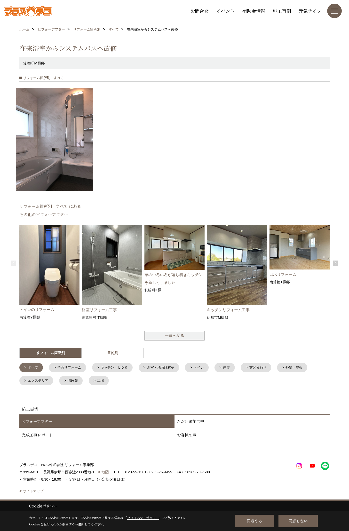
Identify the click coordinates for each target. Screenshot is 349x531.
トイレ (206, 368)
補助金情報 (253, 11)
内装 (235, 368)
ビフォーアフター (37, 422)
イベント (225, 11)
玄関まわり (268, 368)
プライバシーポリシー (143, 517)
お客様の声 (186, 436)
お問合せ (199, 11)
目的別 (112, 352)
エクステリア (39, 381)
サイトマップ (33, 492)
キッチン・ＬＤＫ (118, 368)
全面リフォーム (71, 368)
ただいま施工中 (190, 422)
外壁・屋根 (305, 368)
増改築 (75, 381)
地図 (105, 473)
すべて (33, 368)
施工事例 (282, 11)
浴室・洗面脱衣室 (167, 368)
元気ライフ (310, 11)
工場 (103, 381)
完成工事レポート (37, 436)
